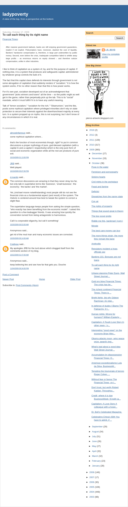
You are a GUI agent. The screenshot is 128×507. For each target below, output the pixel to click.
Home (42, 279)
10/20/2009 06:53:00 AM (19, 225)
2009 (92, 149)
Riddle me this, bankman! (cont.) (107, 221)
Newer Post (8, 279)
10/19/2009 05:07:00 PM (19, 171)
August (95, 431)
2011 (92, 140)
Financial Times (10, 39)
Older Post (75, 279)
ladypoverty (15, 14)
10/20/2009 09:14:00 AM (19, 238)
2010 (92, 144)
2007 (92, 477)
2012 (92, 135)
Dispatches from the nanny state (107, 196)
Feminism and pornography (104, 172)
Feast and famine (99, 186)
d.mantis (14, 177)
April (94, 451)
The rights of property (101, 206)
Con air (94, 201)
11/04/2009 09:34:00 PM (19, 268)
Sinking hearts (98, 177)
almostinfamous (17, 133)
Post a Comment (11, 274)
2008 (92, 472)
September (97, 426)
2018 (92, 130)
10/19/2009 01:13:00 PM (19, 157)
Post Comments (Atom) (27, 285)
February (96, 461)
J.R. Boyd (110, 50)
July (94, 436)
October (96, 163)
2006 (92, 482)
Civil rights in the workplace (104, 181)
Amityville (96, 243)
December (97, 153)
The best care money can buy (105, 230)
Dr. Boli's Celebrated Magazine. (106, 412)
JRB (12, 163)
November (97, 158)
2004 (92, 492)
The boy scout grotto (101, 216)
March (95, 456)
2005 (92, 487)
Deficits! (95, 191)
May (94, 446)
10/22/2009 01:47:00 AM (19, 255)
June (94, 441)
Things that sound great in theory (107, 211)
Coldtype (14, 244)
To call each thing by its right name (25, 34)
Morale (94, 226)
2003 (92, 497)
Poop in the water (99, 167)
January (96, 465)
